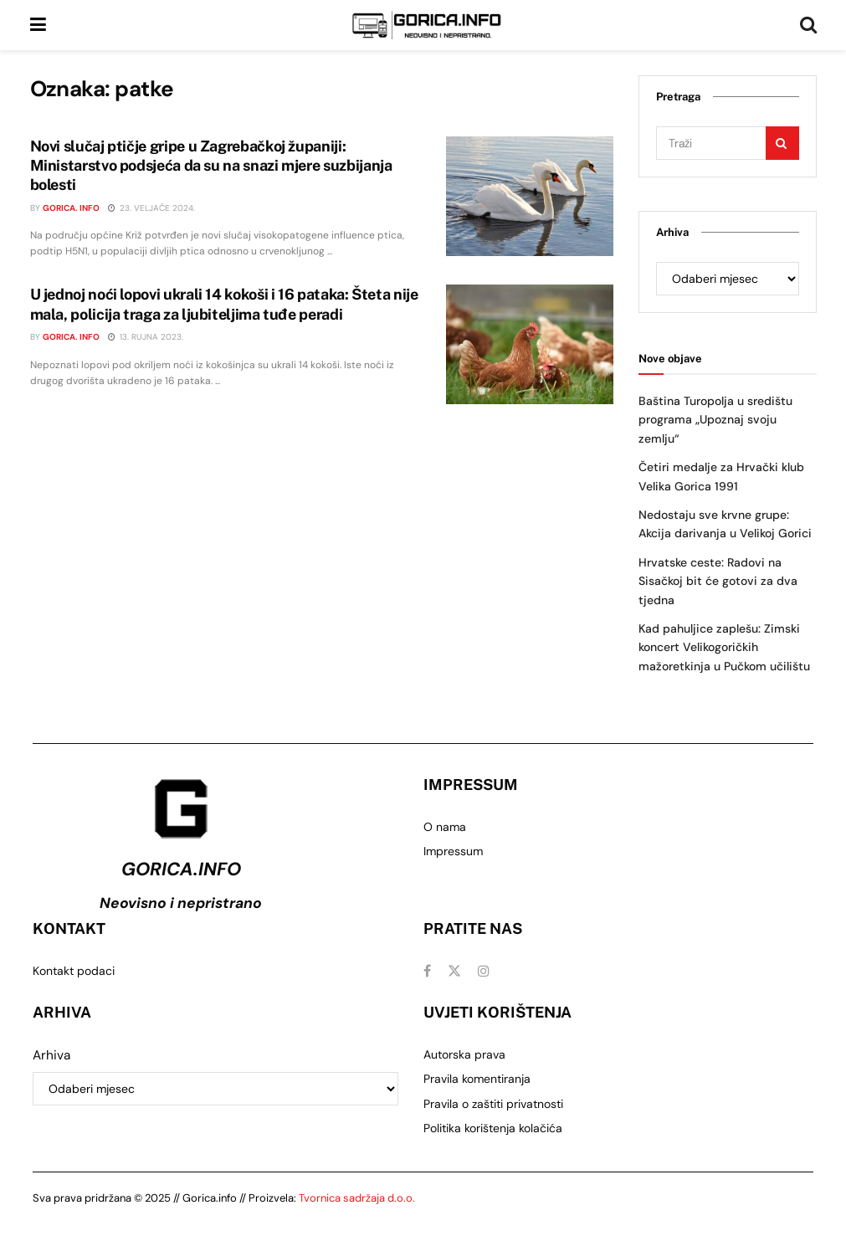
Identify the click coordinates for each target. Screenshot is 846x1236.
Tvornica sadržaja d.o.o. (357, 1198)
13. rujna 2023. (145, 336)
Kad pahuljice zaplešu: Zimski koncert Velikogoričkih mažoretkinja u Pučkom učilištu (724, 647)
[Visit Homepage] (426, 25)
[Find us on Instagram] (484, 971)
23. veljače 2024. (151, 208)
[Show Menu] (38, 25)
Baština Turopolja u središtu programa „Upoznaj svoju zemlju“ (715, 419)
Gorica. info (71, 208)
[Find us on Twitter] (454, 971)
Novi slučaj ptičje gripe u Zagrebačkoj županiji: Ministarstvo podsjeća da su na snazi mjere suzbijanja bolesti (211, 165)
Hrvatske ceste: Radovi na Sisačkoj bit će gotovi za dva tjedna (717, 581)
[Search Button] (808, 25)
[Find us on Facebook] (427, 971)
